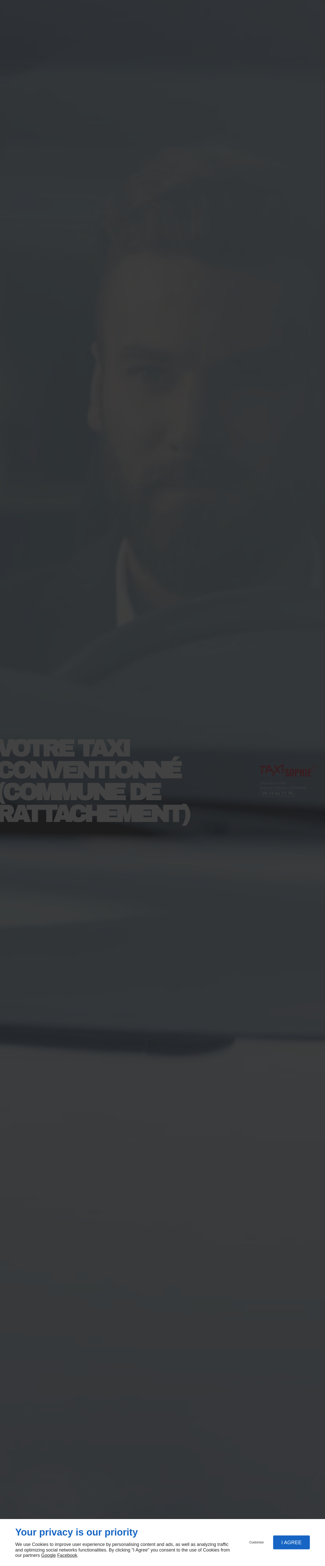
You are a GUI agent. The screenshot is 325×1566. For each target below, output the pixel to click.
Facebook (67, 1555)
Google (48, 1555)
